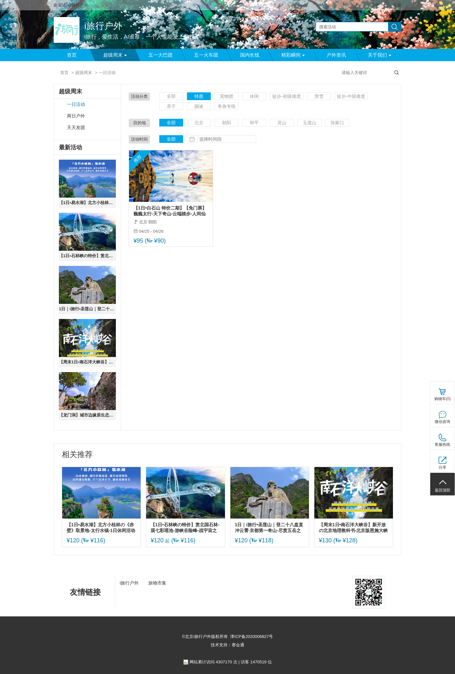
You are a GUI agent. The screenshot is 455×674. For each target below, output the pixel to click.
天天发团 (76, 127)
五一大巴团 (160, 55)
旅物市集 (157, 583)
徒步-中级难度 (351, 96)
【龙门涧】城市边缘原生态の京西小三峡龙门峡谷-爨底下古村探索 (87, 415)
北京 (198, 122)
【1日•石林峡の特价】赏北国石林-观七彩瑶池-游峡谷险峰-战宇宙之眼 (87, 255)
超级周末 (115, 55)
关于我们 (379, 55)
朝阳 (226, 122)
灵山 (281, 122)
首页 (72, 55)
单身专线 (227, 106)
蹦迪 (198, 106)
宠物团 (226, 96)
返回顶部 (442, 490)
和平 (254, 122)
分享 (442, 467)
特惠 (198, 96)
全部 (171, 96)
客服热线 (442, 444)
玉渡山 (309, 122)
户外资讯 (336, 55)
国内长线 (249, 55)
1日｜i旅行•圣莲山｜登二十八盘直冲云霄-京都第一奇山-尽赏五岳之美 (87, 308)
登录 (375, 5)
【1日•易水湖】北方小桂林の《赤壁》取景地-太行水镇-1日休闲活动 (87, 202)
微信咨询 (442, 421)
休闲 (254, 96)
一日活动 (76, 104)
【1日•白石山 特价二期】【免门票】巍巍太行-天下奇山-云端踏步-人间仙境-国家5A (170, 211)
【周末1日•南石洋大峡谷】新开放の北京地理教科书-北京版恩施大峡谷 (87, 362)
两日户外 (76, 116)
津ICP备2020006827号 (251, 636)
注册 (397, 5)
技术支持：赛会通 (227, 644)
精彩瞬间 (293, 55)
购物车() (442, 399)
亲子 (171, 106)
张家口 (337, 122)
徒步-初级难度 (286, 96)
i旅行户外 (103, 26)
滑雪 (318, 96)
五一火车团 (206, 55)
